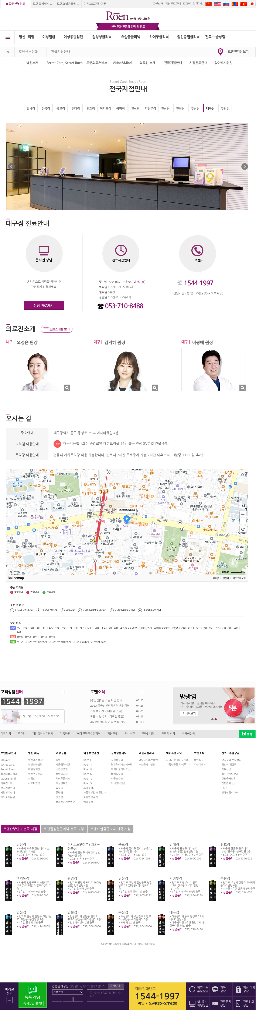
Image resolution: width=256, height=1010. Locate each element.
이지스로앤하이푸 (95, 3)
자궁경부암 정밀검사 (94, 792)
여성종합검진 (73, 37)
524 (57, 628)
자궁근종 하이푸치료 (177, 760)
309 (38, 628)
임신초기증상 (35, 760)
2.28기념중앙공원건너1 (94, 610)
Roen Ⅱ (88, 764)
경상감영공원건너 (152, 610)
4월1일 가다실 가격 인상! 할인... (109, 722)
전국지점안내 (63, 52)
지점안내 (112, 733)
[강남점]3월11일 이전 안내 (106, 700)
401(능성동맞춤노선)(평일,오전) (136, 628)
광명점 (120, 108)
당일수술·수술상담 (232, 760)
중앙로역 (18, 592)
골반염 (59, 792)
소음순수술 (117, 778)
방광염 (59, 797)
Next (244, 166)
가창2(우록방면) (81, 642)
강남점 (31, 108)
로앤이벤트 (200, 764)
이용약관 (65, 733)
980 (82, 628)
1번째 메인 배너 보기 (212, 719)
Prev (11, 166)
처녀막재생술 (118, 783)
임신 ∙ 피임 (26, 37)
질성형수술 (117, 760)
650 (211, 628)
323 (44, 628)
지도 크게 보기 (239, 578)
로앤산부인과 (17, 3)
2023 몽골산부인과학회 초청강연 (110, 705)
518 (205, 628)
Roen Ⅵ (88, 783)
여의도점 (105, 108)
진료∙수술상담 (215, 37)
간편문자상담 (229, 778)
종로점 (61, 108)
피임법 (31, 778)
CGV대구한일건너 (24, 610)
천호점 (90, 108)
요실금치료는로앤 (148, 760)
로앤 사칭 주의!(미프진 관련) (107, 716)
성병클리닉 (62, 774)
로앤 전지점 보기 (238, 51)
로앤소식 (199, 760)
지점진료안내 (173, 3)
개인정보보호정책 (42, 733)
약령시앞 (70, 610)
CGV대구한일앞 (49, 610)
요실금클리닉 (130, 37)
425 (51, 628)
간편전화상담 (229, 783)
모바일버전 (147, 733)
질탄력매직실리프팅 (122, 764)
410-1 (191, 628)
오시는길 (129, 733)
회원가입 (198, 3)
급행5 (52, 637)
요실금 (59, 788)
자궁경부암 (62, 783)
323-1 (90, 628)
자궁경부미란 (63, 764)
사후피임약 (34, 783)
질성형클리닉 (102, 37)
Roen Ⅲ (88, 769)
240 (32, 628)
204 (97, 628)
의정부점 (150, 108)
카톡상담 (226, 769)
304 (103, 628)
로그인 (187, 3)
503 (198, 628)
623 (19, 632)
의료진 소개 (148, 62)
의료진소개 (7, 783)
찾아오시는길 (224, 62)
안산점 (165, 108)
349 (110, 628)
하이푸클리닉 (159, 37)
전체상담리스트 (230, 792)
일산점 (135, 108)
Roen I (87, 760)
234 (25, 628)
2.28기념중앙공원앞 (125, 610)
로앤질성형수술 (42, 3)
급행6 (20, 637)
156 (19, 628)
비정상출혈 (62, 769)
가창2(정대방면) (99, 642)
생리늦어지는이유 (65, 802)
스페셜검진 (89, 788)
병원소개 (32, 62)
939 (70, 628)
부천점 (225, 108)
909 (230, 628)
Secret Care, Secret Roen (65, 62)
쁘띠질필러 (117, 774)
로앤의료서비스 (96, 62)
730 (224, 628)
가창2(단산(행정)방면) (60, 642)
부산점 (195, 108)
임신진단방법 (35, 764)
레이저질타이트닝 (120, 769)
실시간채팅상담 (230, 774)
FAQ (224, 788)
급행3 (44, 637)
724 (63, 628)
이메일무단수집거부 (88, 733)
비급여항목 (188, 733)
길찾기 (226, 578)
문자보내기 (116, 986)
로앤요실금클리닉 (68, 3)
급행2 (28, 637)
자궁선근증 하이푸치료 (178, 764)
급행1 (36, 637)
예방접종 (88, 802)
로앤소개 (158, 3)
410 (236, 628)
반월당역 (34, 592)
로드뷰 (216, 578)
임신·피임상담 (229, 764)
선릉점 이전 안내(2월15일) (106, 711)
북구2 (20, 642)
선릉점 (46, 108)
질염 (58, 760)
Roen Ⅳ (88, 774)
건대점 (75, 108)
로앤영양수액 (90, 797)
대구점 (210, 108)
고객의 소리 (168, 733)
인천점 (180, 108)
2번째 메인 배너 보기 (216, 719)
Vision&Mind (122, 62)
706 (217, 628)
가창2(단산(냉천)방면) (36, 642)
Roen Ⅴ (88, 778)
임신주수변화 (35, 774)
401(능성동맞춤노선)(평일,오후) (169, 628)
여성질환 (48, 37)
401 (116, 628)
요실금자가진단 (147, 764)
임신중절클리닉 (188, 37)
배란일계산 (34, 769)
